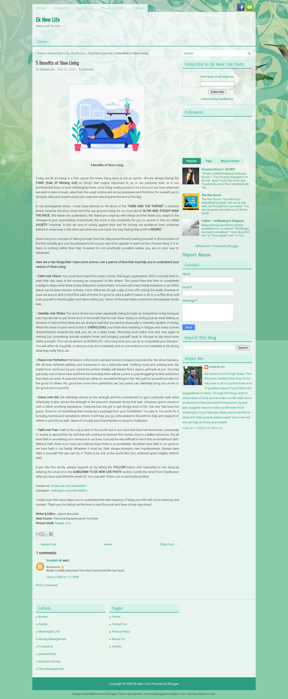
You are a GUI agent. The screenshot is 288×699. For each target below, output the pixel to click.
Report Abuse (196, 255)
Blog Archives (230, 161)
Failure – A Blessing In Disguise (222, 221)
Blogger (233, 246)
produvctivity (47, 654)
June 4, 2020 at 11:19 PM (62, 577)
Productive (78, 53)
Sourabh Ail (54, 560)
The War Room (211, 195)
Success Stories (49, 661)
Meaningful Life (58, 53)
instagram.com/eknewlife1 (69, 490)
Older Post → (168, 544)
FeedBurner (226, 99)
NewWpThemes (95, 694)
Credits (138, 8)
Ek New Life (48, 19)
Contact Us (85, 8)
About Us (61, 8)
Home (41, 8)
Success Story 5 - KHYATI (218, 169)
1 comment (86, 69)
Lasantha (136, 694)
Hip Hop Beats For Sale (202, 694)
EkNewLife (47, 69)
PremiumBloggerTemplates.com (164, 694)
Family (43, 624)
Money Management (52, 639)
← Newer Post (46, 544)
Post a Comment (47, 585)
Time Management (99, 53)
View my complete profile (202, 428)
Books (43, 616)
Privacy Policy (113, 8)
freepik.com (63, 523)
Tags (209, 161)
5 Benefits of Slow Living (57, 62)
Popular (191, 161)
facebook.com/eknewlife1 (69, 486)
